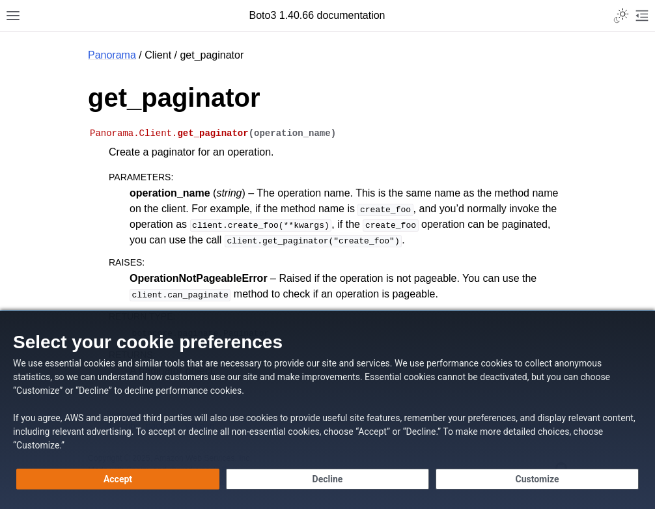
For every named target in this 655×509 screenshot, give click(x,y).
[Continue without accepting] (327, 479)
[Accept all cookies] (117, 479)
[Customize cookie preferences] (537, 479)
